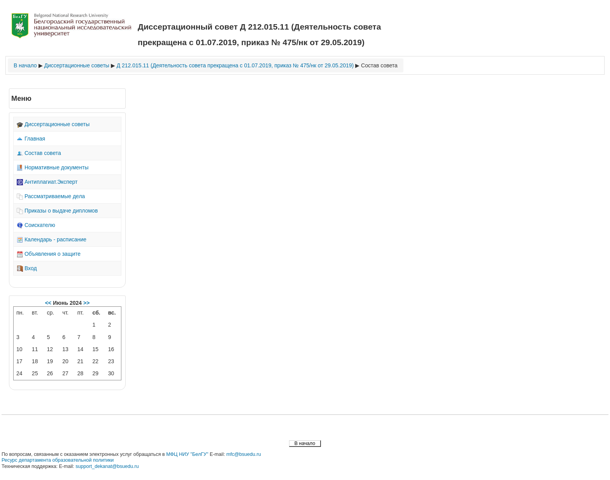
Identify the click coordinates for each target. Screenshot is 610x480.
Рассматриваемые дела (51, 196)
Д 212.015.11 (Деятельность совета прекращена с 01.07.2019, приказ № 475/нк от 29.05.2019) (235, 65)
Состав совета (379, 65)
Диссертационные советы (76, 65)
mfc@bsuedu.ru (243, 454)
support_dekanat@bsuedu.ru (107, 466)
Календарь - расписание (51, 239)
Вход (27, 268)
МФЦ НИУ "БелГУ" (187, 454)
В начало (25, 65)
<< (49, 303)
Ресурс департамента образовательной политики (58, 460)
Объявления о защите (49, 254)
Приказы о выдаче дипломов (57, 210)
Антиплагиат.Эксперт (47, 182)
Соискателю (36, 225)
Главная (31, 138)
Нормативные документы (53, 167)
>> (85, 303)
